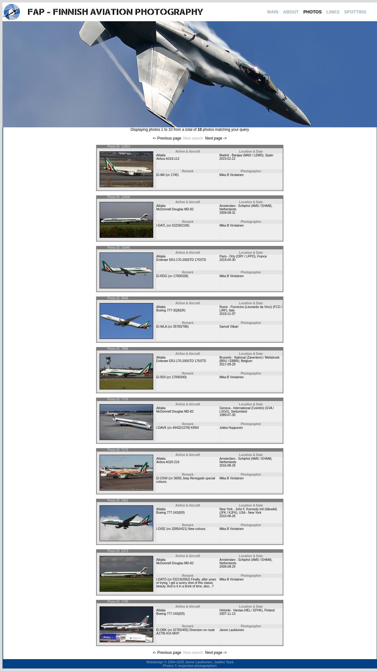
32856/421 (179, 529)
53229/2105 (180, 225)
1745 (174, 175)
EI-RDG (161, 276)
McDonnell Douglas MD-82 (175, 209)
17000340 (179, 377)
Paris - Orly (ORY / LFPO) (237, 256)
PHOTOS (312, 11)
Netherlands (227, 209)
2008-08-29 (227, 566)
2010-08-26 (227, 516)
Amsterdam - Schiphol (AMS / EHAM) (245, 206)
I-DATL (161, 225)
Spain (269, 155)
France (262, 256)
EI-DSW (162, 478)
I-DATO (161, 579)
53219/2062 (181, 579)
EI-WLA (161, 326)
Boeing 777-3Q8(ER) (170, 310)
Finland (269, 610)
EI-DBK (161, 630)
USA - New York (250, 512)
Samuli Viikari (228, 326)
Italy (232, 310)
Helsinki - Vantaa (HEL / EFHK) (240, 610)
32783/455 (180, 630)
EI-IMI (160, 175)
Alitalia (160, 155)
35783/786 (180, 326)
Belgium (246, 361)
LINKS (333, 11)
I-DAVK (161, 427)
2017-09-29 (227, 364)
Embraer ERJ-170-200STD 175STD (181, 260)
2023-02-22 (227, 158)
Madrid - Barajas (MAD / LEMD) (241, 155)
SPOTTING (355, 11)
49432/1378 (181, 427)
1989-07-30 (227, 415)
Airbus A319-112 (167, 158)
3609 (177, 478)
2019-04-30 (227, 260)
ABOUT (291, 11)
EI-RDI (161, 377)
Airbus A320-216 (167, 462)
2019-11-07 (227, 314)
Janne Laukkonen (231, 630)
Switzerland (239, 411)
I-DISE (160, 529)
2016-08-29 (227, 465)
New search (193, 138)
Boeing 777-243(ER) (170, 512)
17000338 (180, 276)
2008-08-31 (227, 212)
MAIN (272, 11)
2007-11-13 (227, 613)
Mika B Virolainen (231, 175)
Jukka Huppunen (231, 427)
